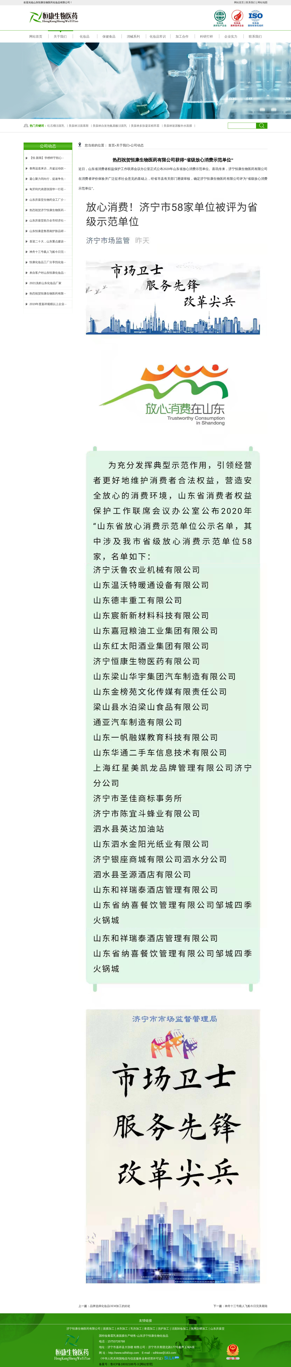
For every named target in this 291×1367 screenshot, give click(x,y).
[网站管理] (146, 1364)
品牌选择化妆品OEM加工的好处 (110, 1306)
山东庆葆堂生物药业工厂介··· (45, 199)
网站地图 (262, 2)
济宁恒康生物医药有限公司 (83, 1328)
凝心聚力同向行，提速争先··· (45, 178)
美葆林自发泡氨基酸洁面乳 (110, 125)
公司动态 (137, 145)
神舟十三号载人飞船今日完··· (45, 251)
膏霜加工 (149, 1328)
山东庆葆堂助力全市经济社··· (45, 220)
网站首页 (239, 2)
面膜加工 (108, 1328)
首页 (111, 145)
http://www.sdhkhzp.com (123, 1352)
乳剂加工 (136, 1328)
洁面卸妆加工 (180, 1328)
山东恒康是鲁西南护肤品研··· (45, 231)
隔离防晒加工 (199, 1328)
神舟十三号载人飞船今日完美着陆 (246, 1306)
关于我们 (122, 145)
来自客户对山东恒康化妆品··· (45, 272)
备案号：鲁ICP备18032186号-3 (119, 1364)
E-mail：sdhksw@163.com (159, 1352)
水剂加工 (122, 1328)
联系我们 (251, 2)
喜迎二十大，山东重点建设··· (45, 241)
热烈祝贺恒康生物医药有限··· (45, 293)
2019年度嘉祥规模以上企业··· (46, 304)
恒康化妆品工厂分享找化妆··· (45, 262)
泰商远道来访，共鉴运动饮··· (45, 168)
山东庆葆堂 (217, 1328)
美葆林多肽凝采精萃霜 (145, 125)
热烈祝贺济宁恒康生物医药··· (45, 210)
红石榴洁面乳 (55, 125)
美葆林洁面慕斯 (79, 125)
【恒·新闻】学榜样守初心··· (44, 157)
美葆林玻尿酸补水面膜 (178, 125)
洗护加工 (163, 1328)
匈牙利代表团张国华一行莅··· (45, 189)
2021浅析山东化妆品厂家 (43, 283)
